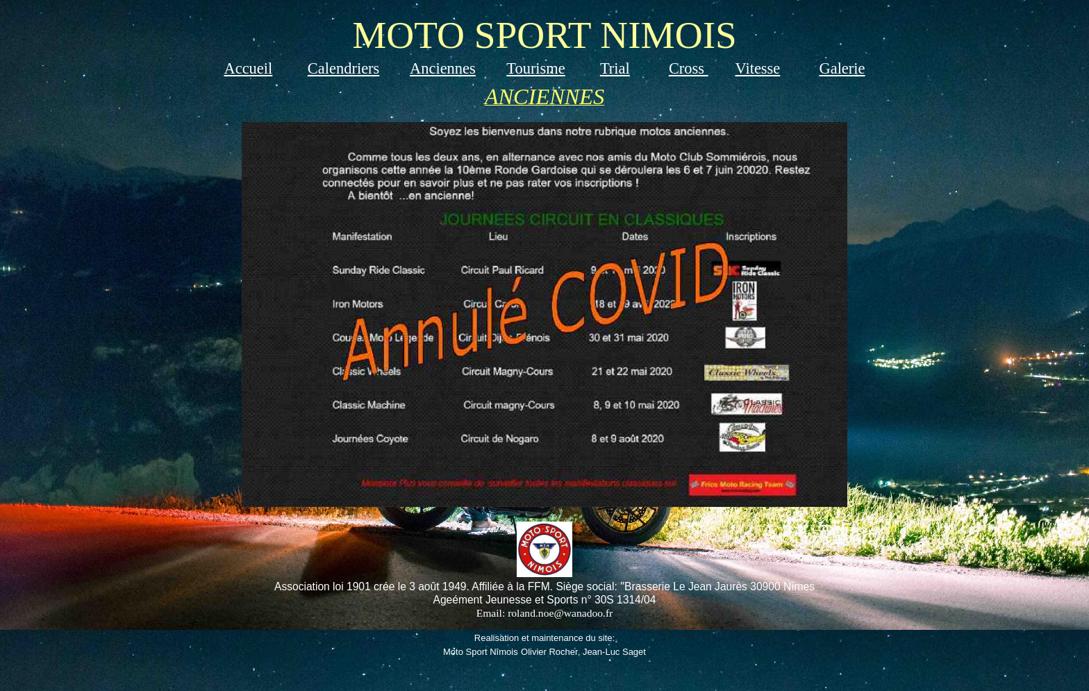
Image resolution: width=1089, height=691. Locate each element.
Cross (688, 68)
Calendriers (344, 68)
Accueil (248, 68)
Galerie (842, 68)
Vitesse (758, 68)
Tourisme (535, 68)
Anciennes (443, 68)
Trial (615, 68)
